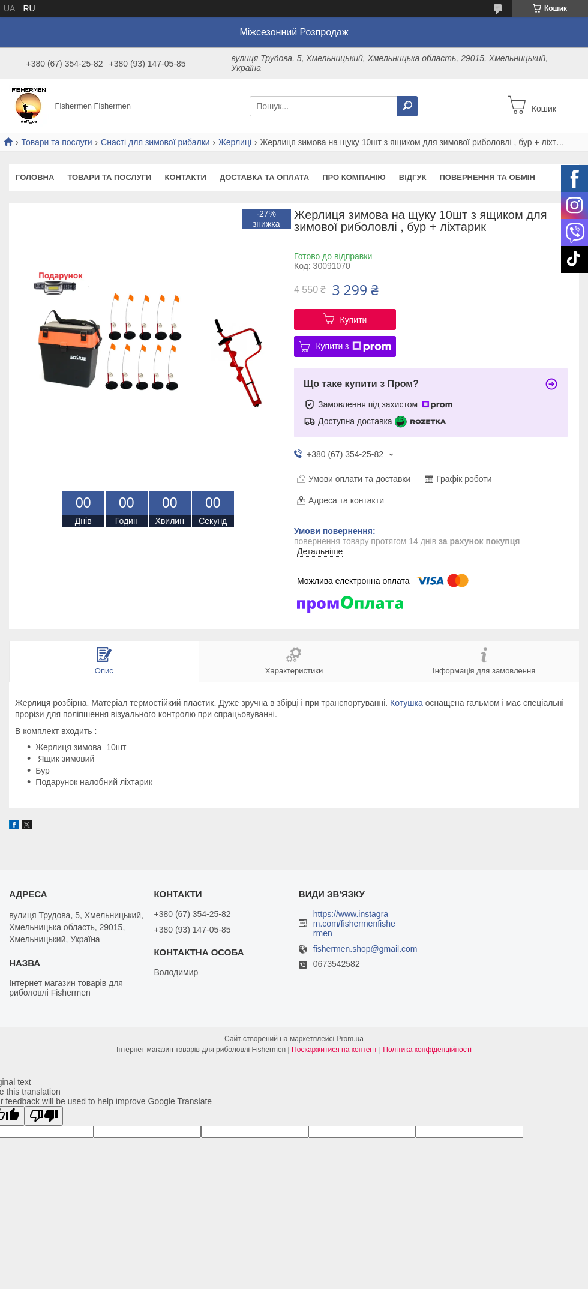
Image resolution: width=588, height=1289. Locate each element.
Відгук (413, 177)
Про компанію (354, 177)
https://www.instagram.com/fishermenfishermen (354, 923)
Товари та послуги (56, 142)
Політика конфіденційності (427, 1049)
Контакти (185, 177)
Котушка (406, 703)
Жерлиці (234, 142)
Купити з (353, 346)
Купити (353, 320)
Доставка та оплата (264, 177)
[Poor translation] (44, 1116)
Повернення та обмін (487, 177)
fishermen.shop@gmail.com (365, 949)
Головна (35, 177)
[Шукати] (407, 106)
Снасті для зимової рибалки (155, 142)
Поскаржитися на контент (334, 1049)
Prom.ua (350, 1039)
